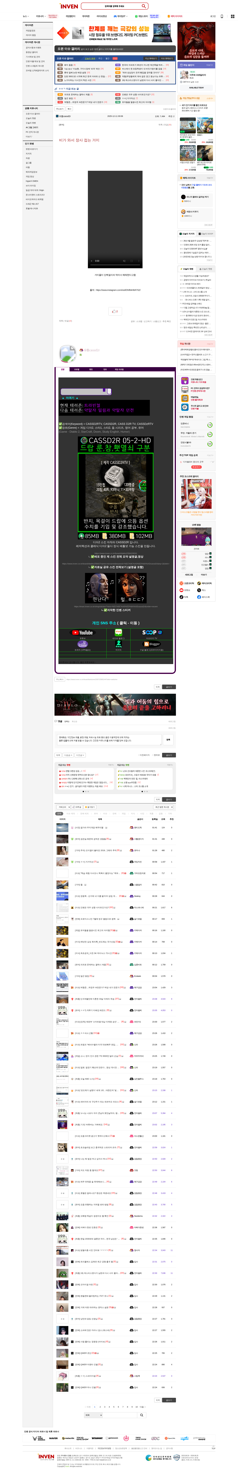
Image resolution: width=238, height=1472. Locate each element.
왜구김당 (138, 987)
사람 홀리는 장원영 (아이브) (90, 1342)
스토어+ (210, 98)
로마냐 (137, 850)
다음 (142, 1407)
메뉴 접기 (162, 368)
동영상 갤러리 (32, 52)
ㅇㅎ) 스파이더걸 (85, 1376)
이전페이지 (145, 755)
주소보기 (59, 109)
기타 (170, 813)
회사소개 (68, 1448)
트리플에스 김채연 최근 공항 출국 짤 (94, 1262)
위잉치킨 (138, 862)
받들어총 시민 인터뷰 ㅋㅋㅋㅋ (91, 1250)
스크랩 (139, 321)
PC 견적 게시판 (32, 132)
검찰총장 (138, 1159)
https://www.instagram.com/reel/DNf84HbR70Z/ (118, 290)
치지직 (29, 154)
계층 (151, 813)
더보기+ (111, 765)
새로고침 (172, 721)
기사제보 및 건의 (33, 57)
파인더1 (137, 1022)
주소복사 (59, 679)
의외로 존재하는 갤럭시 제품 (90, 965)
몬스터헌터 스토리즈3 (35, 195)
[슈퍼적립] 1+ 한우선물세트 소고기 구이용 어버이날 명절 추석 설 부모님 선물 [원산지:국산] (197, 354)
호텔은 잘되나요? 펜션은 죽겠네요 (93, 1193)
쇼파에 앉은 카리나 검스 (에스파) (92, 1330)
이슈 (70, 813)
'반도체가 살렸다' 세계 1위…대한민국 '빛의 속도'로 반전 (102, 1090)
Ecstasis (137, 976)
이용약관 (90, 1448)
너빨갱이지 (139, 839)
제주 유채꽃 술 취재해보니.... (90, 1182)
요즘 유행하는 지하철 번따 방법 (91, 1204)
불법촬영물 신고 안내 (139, 1448)
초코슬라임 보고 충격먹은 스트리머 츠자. (96, 1147)
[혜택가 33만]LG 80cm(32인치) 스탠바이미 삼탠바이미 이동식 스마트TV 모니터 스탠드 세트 (197, 364)
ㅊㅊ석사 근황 (84, 1033)
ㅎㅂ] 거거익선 (84, 862)
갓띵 (136, 1170)
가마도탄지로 (140, 873)
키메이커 (138, 930)
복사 (69, 109)
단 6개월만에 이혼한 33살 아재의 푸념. (95, 999)
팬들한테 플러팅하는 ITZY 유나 (91, 1296)
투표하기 (196, 467)
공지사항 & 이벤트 (33, 48)
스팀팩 (137, 1376)
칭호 (105, 369)
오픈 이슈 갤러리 (33, 114)
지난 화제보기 (151, 58)
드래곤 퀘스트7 (32, 204)
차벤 (28, 158)
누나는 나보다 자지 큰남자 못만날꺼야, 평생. (97, 1113)
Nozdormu (138, 1216)
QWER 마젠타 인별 (86, 1364)
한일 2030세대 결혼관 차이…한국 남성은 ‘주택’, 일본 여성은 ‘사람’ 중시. (109, 1239)
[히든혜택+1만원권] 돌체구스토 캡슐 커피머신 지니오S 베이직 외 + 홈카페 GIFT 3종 (197, 369)
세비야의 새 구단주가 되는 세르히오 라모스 (97, 1102)
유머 (96, 813)
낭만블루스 (139, 1079)
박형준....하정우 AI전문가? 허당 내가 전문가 (97, 987)
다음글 (67, 755)
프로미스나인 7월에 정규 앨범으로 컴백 (95, 919)
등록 (168, 740)
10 (137, 1407)
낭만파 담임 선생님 (86, 1319)
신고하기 (148, 321)
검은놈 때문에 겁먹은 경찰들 (90, 839)
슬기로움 (138, 919)
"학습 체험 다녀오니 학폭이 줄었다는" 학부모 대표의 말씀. (103, 873)
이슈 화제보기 (167, 58)
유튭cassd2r (63, 116)
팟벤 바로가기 (32, 149)
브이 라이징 (31, 186)
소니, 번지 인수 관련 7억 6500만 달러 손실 (96, 1056)
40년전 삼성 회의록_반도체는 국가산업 (95, 942)
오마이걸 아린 (84, 1284)
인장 (62, 369)
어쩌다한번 (139, 1227)
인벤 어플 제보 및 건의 (35, 61)
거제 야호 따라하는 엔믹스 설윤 (91, 1307)
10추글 (78, 807)
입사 (136, 1262)
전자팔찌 (138, 999)
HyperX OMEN (32, 181)
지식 (133, 813)
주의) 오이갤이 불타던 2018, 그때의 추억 (96, 850)
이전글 (79, 755)
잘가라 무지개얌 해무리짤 (89, 827)
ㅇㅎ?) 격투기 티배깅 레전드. (90, 1010)
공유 (133, 321)
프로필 (76, 369)
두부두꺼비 (139, 1056)
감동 (161, 813)
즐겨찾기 (91, 807)
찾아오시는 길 (156, 1448)
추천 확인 (167, 321)
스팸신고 (157, 321)
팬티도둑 (138, 827)
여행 (28, 167)
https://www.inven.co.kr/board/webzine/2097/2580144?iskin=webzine (91, 679)
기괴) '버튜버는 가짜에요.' (89, 1124)
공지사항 (169, 1448)
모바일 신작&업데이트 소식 (37, 70)
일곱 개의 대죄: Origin (35, 190)
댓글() (167, 125)
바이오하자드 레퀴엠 (34, 199)
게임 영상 (30, 176)
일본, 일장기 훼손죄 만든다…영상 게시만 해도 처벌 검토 (102, 1067)
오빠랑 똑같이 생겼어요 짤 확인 (91, 1216)
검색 (141, 1415)
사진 (142, 813)
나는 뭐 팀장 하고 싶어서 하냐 (91, 1159)
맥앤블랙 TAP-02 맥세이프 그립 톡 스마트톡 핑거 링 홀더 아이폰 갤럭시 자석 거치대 (197, 359)
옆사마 (137, 1250)
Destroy (137, 896)
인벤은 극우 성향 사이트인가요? (92, 907)
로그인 (213, 16)
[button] (83, 791)
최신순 (74, 721)
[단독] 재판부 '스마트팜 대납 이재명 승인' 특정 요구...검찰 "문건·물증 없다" (110, 1022)
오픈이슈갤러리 (169, 109)
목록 (160, 125)
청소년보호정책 (121, 1448)
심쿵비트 (138, 965)
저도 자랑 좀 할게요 (86, 1170)
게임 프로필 (119, 369)
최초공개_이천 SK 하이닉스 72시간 (93, 953)
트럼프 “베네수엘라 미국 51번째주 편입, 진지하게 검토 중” (103, 1044)
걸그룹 (29, 163)
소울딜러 (138, 885)
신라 (136, 1044)
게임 (124, 813)
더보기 (94, 359)
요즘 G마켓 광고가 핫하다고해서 (92, 1136)
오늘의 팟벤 (31, 123)
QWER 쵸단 (83, 1353)
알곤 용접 (82, 976)
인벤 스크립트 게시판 (35, 66)
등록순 (66, 721)
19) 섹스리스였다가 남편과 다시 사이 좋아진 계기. (100, 1273)
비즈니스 (78, 1448)
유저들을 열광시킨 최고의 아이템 (92, 930)
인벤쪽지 (82, 359)
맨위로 (157, 755)
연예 (84, 813)
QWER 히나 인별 (85, 1387)
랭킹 (91, 369)
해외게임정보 (31, 172)
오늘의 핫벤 (31, 118)
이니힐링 (88, 359)
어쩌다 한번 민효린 (86, 1227)
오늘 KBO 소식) (84, 1079)
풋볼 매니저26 (32, 208)
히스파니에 (139, 907)
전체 (59, 813)
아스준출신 (139, 1136)
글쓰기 (169, 799)
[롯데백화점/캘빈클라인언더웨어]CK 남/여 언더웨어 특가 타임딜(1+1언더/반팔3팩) (197, 349)
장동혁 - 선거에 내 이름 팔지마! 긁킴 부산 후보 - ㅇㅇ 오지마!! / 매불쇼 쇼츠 (111, 896)
